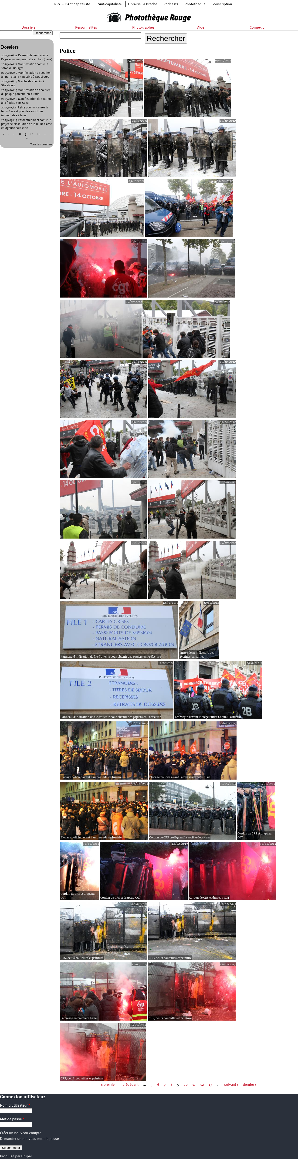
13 (210, 1085)
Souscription (222, 4)
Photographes (143, 28)
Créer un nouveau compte (20, 1133)
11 (194, 1085)
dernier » (250, 1085)
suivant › (231, 1085)
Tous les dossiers (41, 144)
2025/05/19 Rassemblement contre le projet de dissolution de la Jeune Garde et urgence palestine (26, 124)
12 (202, 1085)
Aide (200, 28)
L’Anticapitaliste (109, 4)
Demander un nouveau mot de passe (29, 1139)
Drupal (26, 1156)
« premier (108, 1085)
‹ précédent (129, 1085)
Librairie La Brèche (142, 4)
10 (186, 1085)
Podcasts (170, 4)
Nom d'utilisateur (15, 1106)
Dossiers (29, 28)
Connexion (258, 28)
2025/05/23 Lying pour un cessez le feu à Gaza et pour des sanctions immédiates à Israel (24, 111)
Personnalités (86, 28)
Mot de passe (12, 1119)
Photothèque (195, 4)
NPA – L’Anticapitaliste (72, 4)
